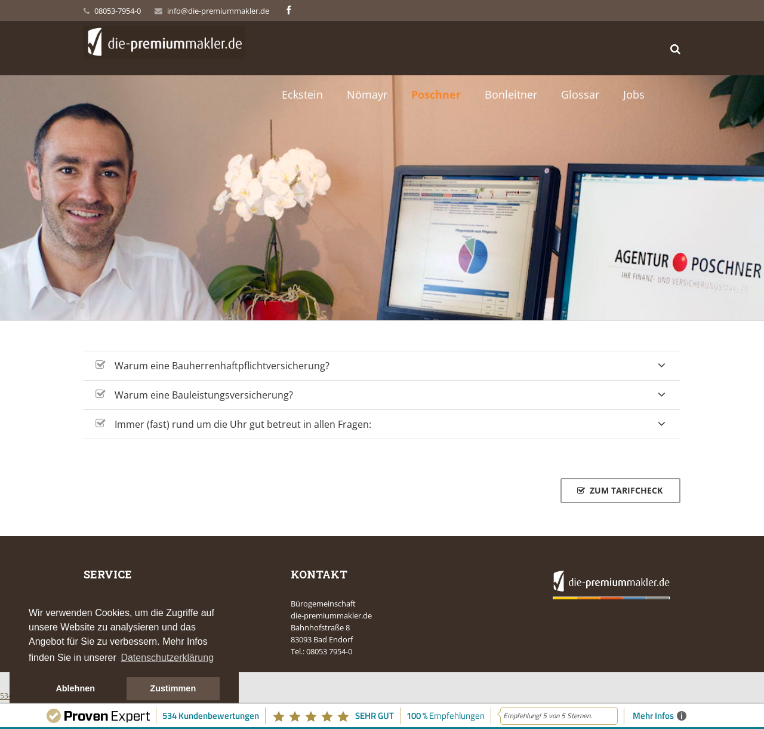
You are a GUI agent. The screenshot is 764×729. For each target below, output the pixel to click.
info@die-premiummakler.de (218, 10)
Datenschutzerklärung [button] (167, 658)
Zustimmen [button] (173, 688)
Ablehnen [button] (75, 688)
